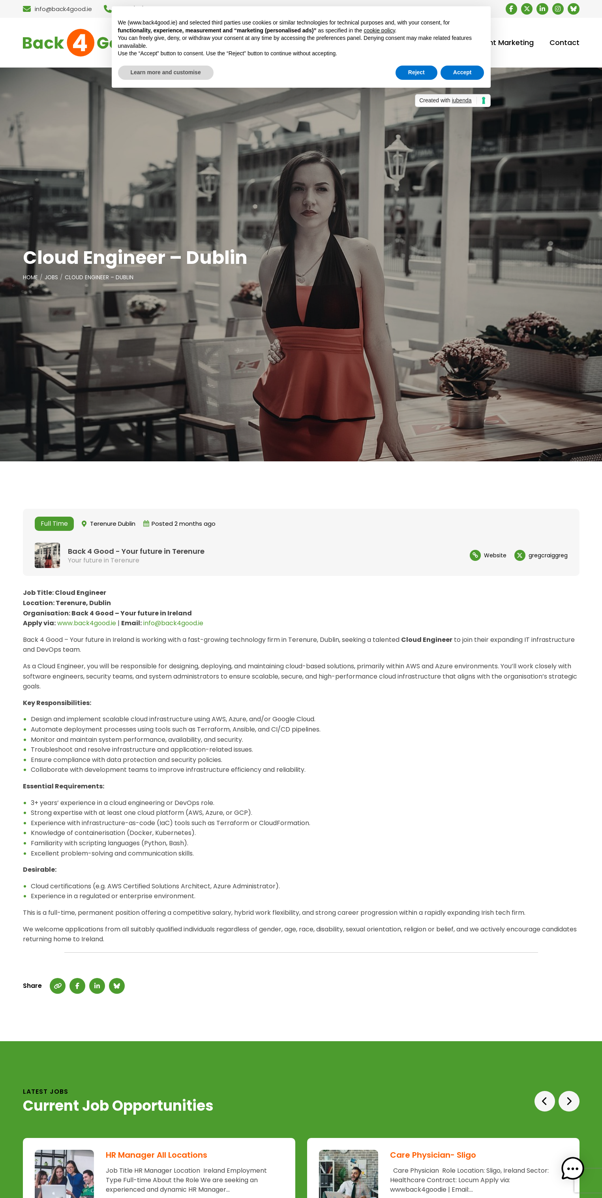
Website (495, 557)
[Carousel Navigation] (555, 1103)
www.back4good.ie (86, 625)
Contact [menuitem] (564, 43)
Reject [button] (416, 72)
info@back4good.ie (173, 625)
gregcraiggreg (548, 557)
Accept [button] (462, 72)
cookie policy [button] (379, 30)
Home (31, 279)
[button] (577, 1173)
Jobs (52, 279)
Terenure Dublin (112, 525)
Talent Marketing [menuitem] (504, 43)
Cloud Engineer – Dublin (100, 279)
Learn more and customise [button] (166, 72)
